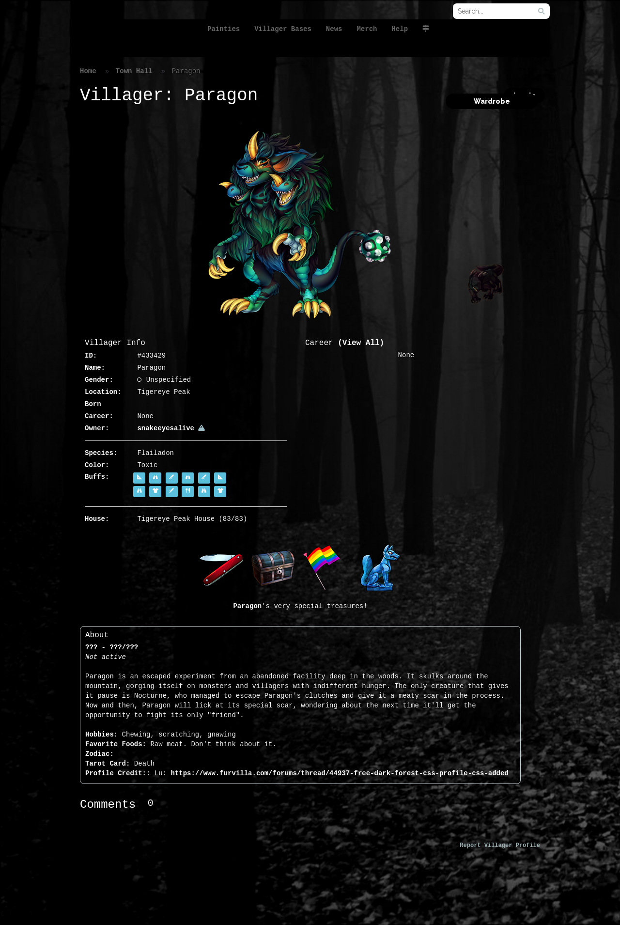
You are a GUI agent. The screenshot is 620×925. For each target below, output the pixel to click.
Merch (366, 29)
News (334, 29)
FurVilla (132, 26)
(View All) (361, 343)
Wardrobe (492, 101)
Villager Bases (282, 29)
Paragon (247, 606)
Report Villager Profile (500, 845)
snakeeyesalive (171, 428)
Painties (223, 29)
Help (399, 29)
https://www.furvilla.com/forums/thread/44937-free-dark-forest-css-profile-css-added (339, 773)
